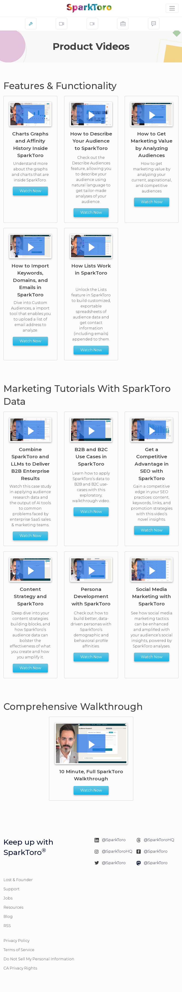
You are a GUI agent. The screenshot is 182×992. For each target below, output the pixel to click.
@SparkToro (114, 839)
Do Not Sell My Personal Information (38, 959)
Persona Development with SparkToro (91, 596)
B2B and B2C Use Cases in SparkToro (90, 457)
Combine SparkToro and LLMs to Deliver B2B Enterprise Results (30, 464)
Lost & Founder (18, 880)
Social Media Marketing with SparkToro (151, 596)
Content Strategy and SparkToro (30, 596)
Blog (8, 916)
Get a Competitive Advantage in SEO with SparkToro (152, 464)
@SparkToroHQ (159, 839)
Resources (13, 907)
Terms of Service (18, 950)
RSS (7, 926)
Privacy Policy (16, 941)
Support (11, 889)
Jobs (7, 898)
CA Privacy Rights (20, 968)
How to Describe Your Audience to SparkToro (91, 141)
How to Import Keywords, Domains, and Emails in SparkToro (30, 280)
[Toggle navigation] (172, 8)
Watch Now (30, 191)
